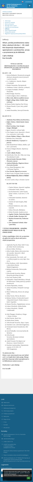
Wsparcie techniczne (9, 405)
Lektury (7, 29)
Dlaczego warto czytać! (11, 25)
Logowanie (28, 2)
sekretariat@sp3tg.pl (9, 439)
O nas (5, 422)
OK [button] (28, 478)
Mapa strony (7, 419)
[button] (22, 2)
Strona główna (7, 12)
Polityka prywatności (9, 413)
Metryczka (6, 416)
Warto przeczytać (9, 24)
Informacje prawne (8, 411)
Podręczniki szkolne (10, 32)
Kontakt (6, 425)
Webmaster (7, 402)
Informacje (7, 21)
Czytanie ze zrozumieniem (11, 27)
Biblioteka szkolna (8, 15)
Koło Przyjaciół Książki (10, 30)
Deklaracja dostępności (10, 408)
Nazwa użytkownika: (6, 468)
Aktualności (7, 427)
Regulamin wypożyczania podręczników (15, 33)
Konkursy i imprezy (10, 22)
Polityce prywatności (23, 475)
